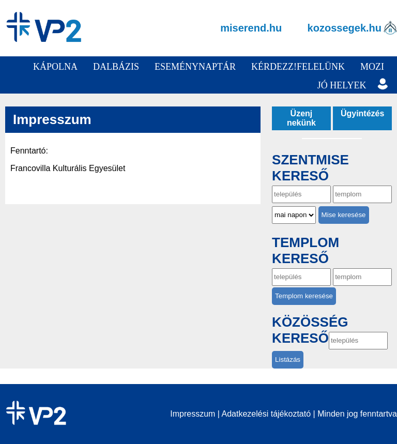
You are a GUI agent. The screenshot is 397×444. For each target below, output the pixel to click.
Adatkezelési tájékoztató (266, 413)
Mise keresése (344, 215)
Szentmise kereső (310, 167)
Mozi (372, 67)
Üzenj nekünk (301, 118)
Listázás (287, 359)
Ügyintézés (362, 113)
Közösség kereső (310, 330)
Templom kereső (305, 250)
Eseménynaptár (195, 67)
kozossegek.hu (344, 28)
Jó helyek (342, 85)
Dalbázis (116, 67)
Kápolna (55, 67)
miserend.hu (251, 28)
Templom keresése (304, 296)
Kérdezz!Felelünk (298, 67)
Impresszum (192, 413)
